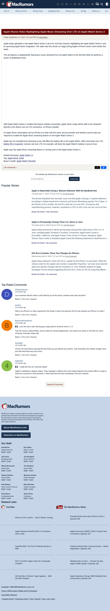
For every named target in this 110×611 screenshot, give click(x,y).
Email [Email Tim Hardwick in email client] (26, 469)
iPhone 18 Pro (21, 11)
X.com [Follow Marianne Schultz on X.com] (31, 478)
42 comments (51, 274)
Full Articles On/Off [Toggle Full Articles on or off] (21, 599)
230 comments (52, 215)
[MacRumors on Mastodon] (75, 4)
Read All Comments (55, 384)
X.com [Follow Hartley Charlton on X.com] (9, 478)
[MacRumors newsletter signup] (92, 4)
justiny (18, 305)
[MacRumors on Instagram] (62, 4)
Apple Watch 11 (26, 155)
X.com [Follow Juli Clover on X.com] (9, 460)
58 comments (51, 243)
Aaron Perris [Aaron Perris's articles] (28, 492)
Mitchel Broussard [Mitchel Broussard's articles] (8, 464)
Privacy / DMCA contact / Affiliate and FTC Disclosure (19, 591)
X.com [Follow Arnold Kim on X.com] (9, 450)
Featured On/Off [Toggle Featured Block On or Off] (7, 599)
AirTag (83, 11)
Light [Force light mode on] (48, 599)
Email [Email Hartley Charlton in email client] (3, 478)
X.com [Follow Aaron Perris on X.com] (31, 497)
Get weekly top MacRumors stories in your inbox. (55, 174)
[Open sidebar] (107, 4)
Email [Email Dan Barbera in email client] (3, 487)
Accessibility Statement (9, 595)
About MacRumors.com (15, 426)
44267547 (19, 361)
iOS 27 (6, 11)
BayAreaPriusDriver (23, 321)
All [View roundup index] (107, 11)
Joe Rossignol (68, 197)
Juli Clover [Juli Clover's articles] (5, 455)
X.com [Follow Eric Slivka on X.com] (31, 450)
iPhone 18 (96, 11)
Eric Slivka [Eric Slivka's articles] (27, 446)
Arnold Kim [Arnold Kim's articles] (5, 446)
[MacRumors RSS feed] (88, 4)
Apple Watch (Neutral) (26, 161)
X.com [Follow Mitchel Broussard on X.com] (9, 469)
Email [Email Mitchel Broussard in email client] (3, 469)
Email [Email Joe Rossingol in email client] (26, 460)
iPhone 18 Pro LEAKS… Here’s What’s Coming (34, 516)
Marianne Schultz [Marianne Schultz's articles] (30, 474)
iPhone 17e (70, 11)
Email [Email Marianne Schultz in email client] (26, 478)
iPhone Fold (37, 11)
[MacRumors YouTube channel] (79, 4)
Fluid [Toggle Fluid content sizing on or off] (31, 599)
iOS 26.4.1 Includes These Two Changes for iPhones (61, 253)
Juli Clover (43, 37)
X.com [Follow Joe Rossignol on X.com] (31, 460)
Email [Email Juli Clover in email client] (3, 460)
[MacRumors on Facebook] (66, 4)
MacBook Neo (54, 11)
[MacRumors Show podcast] (58, 4)
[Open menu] (3, 4)
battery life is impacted (13, 144)
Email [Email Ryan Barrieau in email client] (26, 487)
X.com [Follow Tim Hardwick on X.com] (31, 469)
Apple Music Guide (16, 158)
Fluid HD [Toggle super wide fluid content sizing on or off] (37, 599)
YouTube (10, 505)
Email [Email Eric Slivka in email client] (26, 450)
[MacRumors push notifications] (83, 4)
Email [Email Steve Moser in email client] (3, 497)
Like (27, 299)
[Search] (102, 4)
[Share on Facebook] (103, 167)
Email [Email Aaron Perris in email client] (26, 497)
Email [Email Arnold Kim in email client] (3, 450)
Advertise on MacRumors (16, 434)
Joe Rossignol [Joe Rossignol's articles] (29, 455)
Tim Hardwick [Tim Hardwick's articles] (29, 464)
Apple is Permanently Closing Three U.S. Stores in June (63, 222)
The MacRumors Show (75, 505)
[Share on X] (97, 167)
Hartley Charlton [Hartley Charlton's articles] (7, 474)
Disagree (33, 299)
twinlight (18, 343)
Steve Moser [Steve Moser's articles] (5, 492)
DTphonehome (21, 290)
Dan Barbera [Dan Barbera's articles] (5, 483)
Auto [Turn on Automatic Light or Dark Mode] (44, 599)
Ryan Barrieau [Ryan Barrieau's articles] (29, 483)
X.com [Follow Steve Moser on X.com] (9, 497)
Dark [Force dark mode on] (52, 599)
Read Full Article (38, 215)
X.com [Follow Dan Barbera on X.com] (9, 487)
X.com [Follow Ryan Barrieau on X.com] (31, 487)
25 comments (10, 167)
